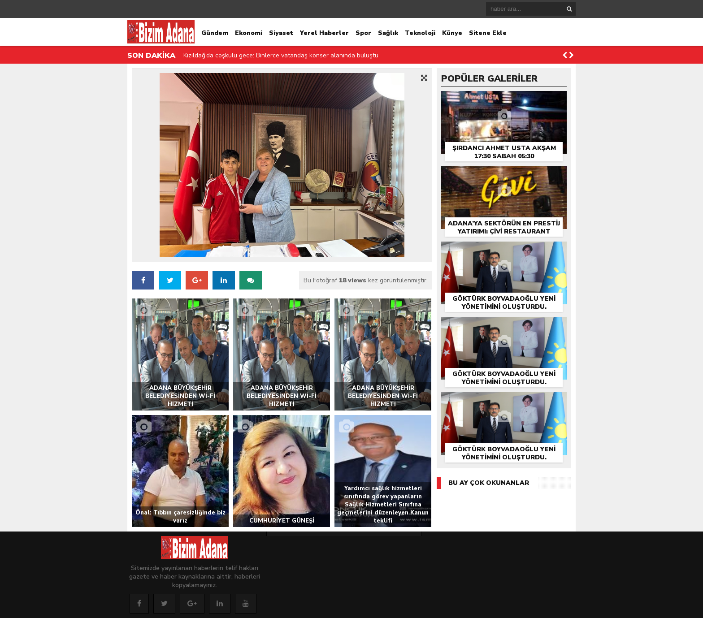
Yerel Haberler (324, 33)
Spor (363, 33)
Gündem (214, 33)
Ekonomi (248, 33)
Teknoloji (420, 33)
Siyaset (281, 33)
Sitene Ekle (488, 33)
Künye (452, 33)
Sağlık (388, 33)
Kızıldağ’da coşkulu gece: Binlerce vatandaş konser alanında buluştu (280, 55)
